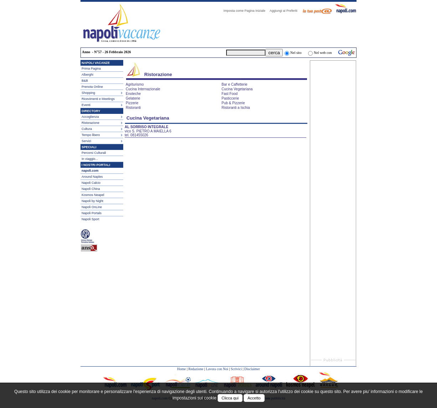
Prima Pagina (91, 68)
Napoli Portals (92, 213)
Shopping (88, 93)
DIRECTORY (91, 111)
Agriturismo (135, 84)
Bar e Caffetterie (235, 84)
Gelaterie (133, 98)
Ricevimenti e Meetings (98, 99)
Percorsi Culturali (94, 153)
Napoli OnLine (92, 207)
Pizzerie (132, 103)
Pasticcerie (230, 98)
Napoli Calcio (91, 183)
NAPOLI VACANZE (96, 63)
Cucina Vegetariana (237, 89)
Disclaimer (252, 369)
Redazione (195, 369)
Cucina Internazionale (143, 89)
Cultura (87, 129)
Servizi (86, 141)
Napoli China (91, 189)
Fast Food (230, 94)
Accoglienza (90, 117)
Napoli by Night (92, 201)
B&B (85, 80)
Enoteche (133, 94)
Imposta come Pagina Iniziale (246, 10)
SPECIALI (89, 147)
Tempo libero (91, 135)
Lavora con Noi (217, 369)
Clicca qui (230, 398)
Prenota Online (92, 87)
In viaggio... (90, 159)
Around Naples (92, 176)
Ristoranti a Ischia (236, 108)
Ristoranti (133, 108)
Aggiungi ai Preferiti (285, 10)
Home (181, 369)
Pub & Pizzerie (233, 103)
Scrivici (236, 369)
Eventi (86, 105)
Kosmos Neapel (93, 195)
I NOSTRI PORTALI (96, 165)
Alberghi (87, 74)
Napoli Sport (90, 219)
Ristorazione (90, 123)
